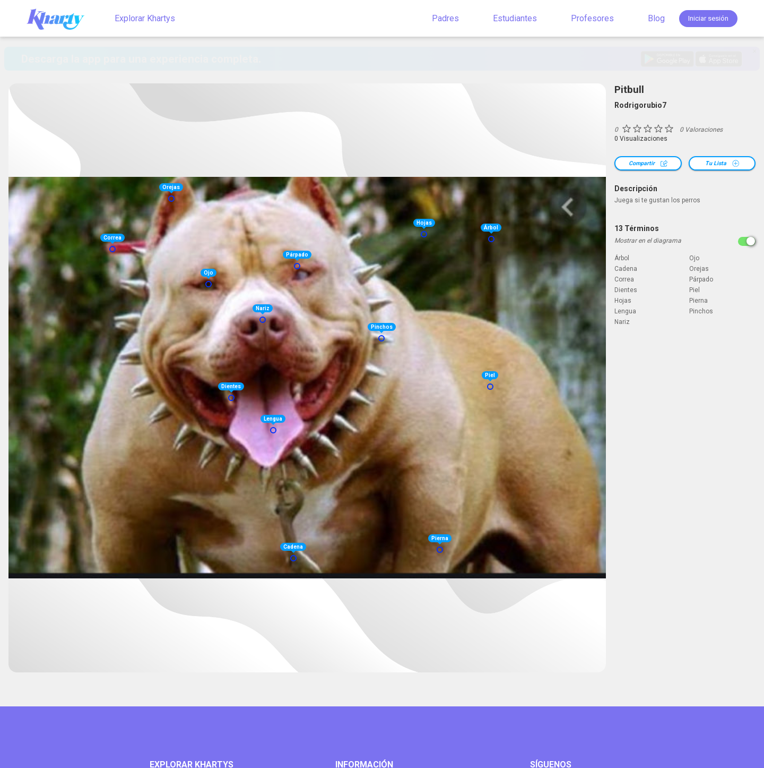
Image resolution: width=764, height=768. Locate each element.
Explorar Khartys (145, 18)
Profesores (592, 18)
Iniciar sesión (708, 18)
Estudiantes (515, 18)
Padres (445, 18)
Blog (656, 18)
